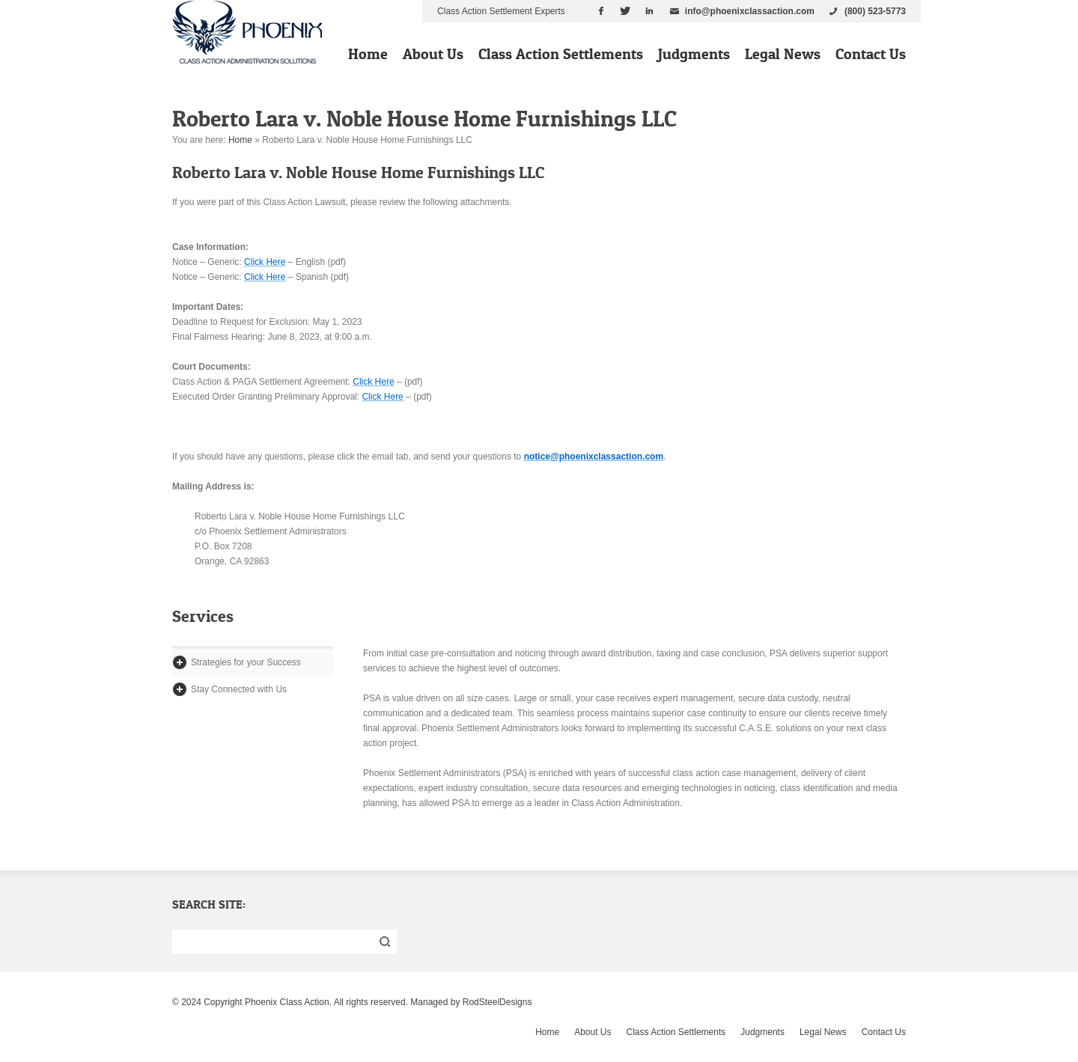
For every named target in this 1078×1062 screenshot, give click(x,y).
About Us (433, 54)
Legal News (782, 54)
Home (368, 54)
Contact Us (870, 54)
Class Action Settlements (560, 54)
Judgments (694, 54)
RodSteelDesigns (497, 1002)
